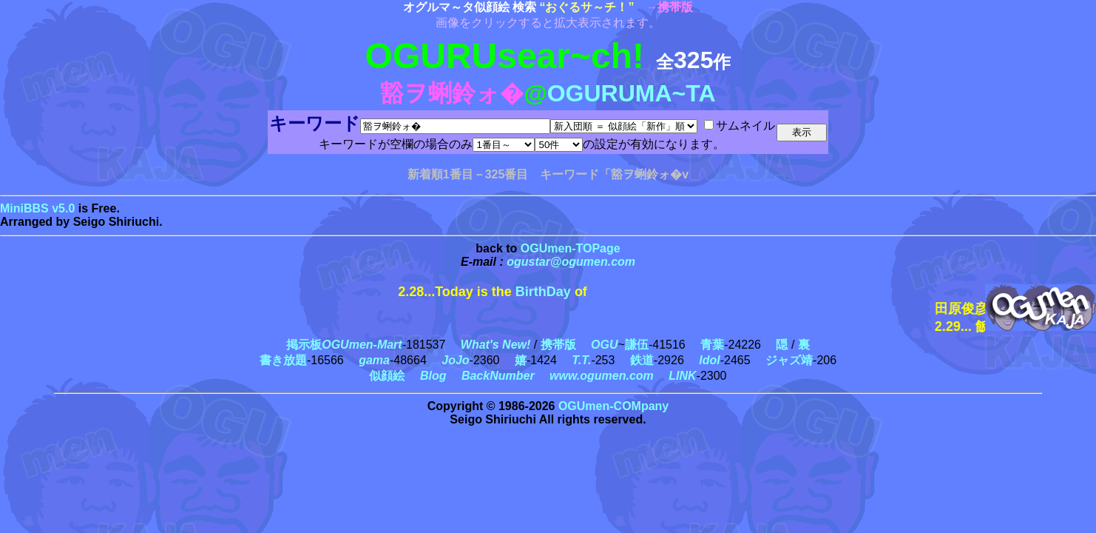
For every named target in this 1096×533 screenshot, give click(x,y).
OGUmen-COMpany (613, 406)
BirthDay (543, 291)
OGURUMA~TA (631, 93)
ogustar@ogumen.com (571, 261)
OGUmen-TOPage (570, 248)
